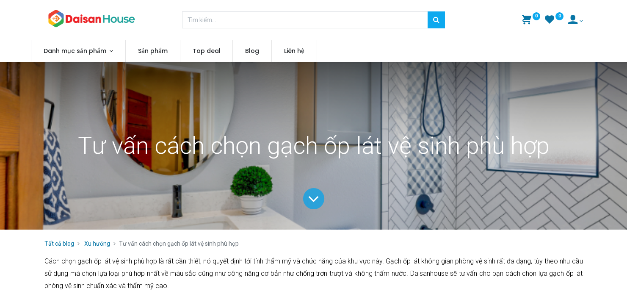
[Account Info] (575, 20)
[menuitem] (166, 51)
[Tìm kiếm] (436, 19)
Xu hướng (97, 243)
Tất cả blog (59, 243)
